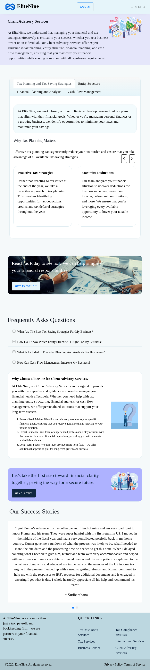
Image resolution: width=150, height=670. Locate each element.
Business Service (89, 648)
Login (85, 6)
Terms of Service (134, 664)
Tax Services (86, 641)
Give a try (23, 498)
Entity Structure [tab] (89, 83)
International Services (130, 641)
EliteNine (22, 7)
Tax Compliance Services (126, 632)
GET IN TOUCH (26, 288)
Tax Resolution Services (88, 632)
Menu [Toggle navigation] (138, 7)
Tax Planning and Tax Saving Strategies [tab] (44, 83)
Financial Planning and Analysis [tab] (39, 92)
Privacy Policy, (113, 664)
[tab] (75, 341)
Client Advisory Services (126, 650)
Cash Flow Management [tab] (84, 92)
